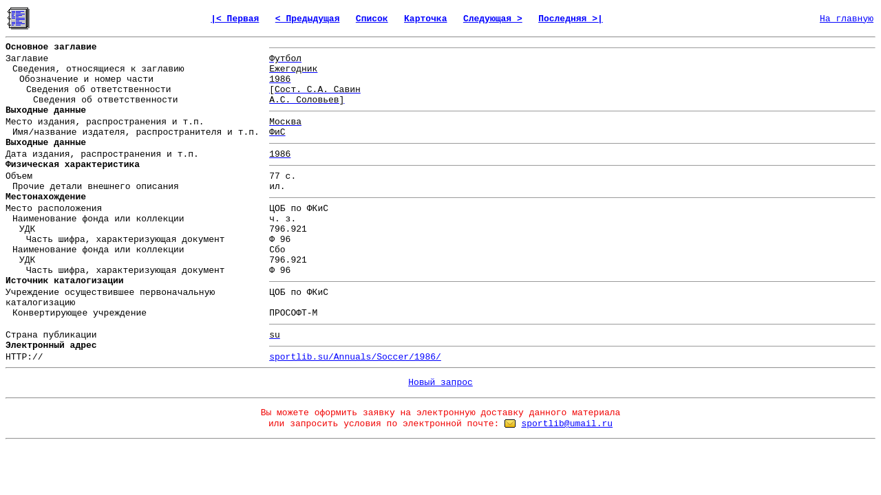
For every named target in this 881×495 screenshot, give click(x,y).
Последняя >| (570, 19)
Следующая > (492, 19)
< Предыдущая (307, 19)
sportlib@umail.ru (567, 424)
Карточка (425, 19)
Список (372, 19)
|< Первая (235, 19)
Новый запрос (440, 382)
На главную (846, 19)
